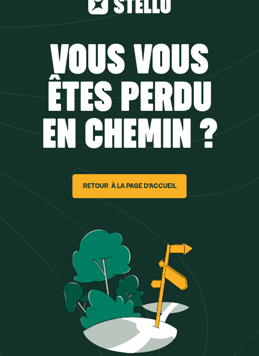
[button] (26, 345)
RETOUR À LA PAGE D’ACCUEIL (130, 186)
